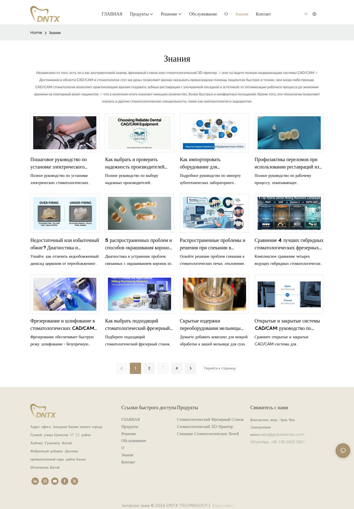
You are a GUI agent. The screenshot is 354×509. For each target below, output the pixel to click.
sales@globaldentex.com (282, 434)
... (163, 365)
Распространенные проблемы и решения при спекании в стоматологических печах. (212, 244)
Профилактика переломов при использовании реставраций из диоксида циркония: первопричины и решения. (287, 163)
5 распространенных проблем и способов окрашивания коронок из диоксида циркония (138, 244)
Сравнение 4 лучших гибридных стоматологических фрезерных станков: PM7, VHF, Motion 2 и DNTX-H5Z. (289, 244)
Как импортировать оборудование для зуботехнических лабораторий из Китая (214, 163)
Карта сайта (222, 505)
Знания (54, 32)
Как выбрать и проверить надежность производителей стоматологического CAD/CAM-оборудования (139, 163)
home (36, 32)
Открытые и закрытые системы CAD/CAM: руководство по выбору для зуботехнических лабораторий (287, 325)
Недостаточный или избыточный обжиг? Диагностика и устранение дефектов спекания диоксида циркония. (64, 244)
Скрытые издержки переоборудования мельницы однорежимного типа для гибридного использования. (210, 325)
